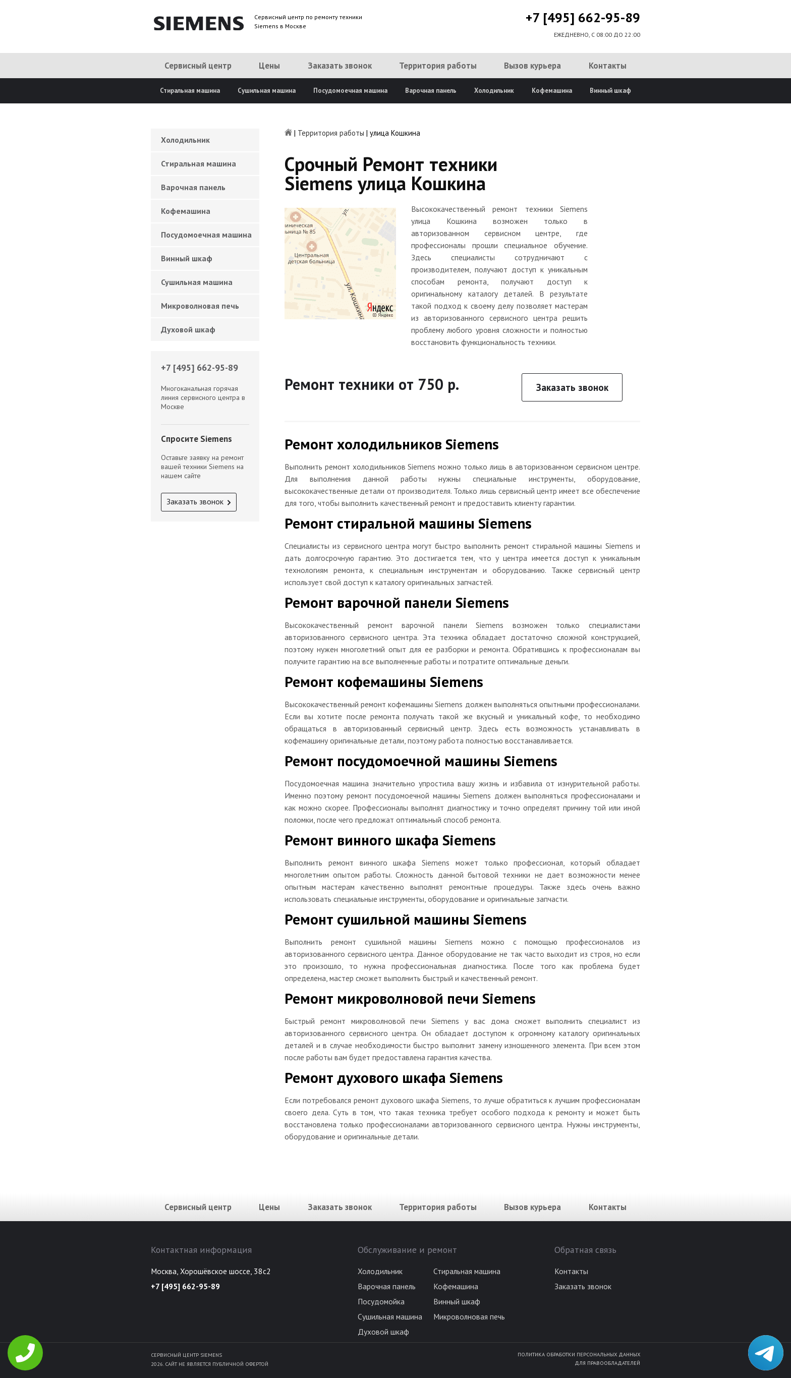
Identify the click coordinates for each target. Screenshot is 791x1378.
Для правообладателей (607, 1362)
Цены (269, 65)
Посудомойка (381, 1301)
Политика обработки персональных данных (579, 1354)
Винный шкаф (610, 90)
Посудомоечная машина (350, 90)
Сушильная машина (267, 90)
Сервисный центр (198, 65)
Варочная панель (431, 90)
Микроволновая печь (200, 306)
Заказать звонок (340, 65)
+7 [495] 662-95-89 (583, 17)
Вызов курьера (532, 65)
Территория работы (438, 65)
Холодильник (494, 90)
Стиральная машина (190, 90)
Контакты (608, 65)
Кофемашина (552, 90)
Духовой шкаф (188, 329)
